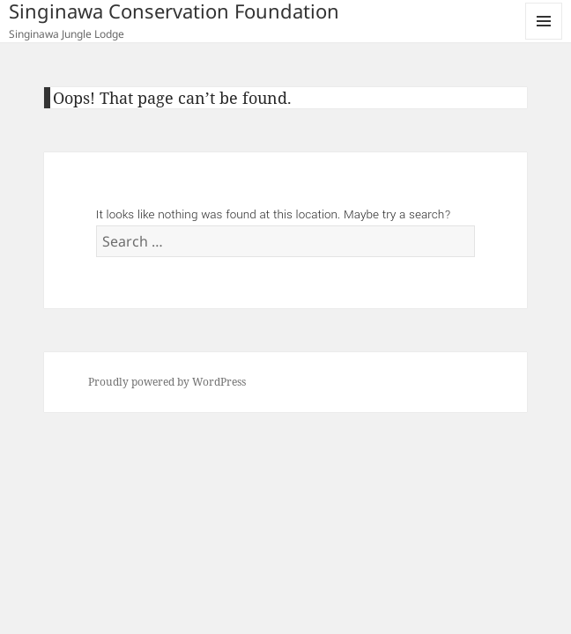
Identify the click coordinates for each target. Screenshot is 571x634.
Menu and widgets (544, 39)
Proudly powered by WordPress (167, 381)
